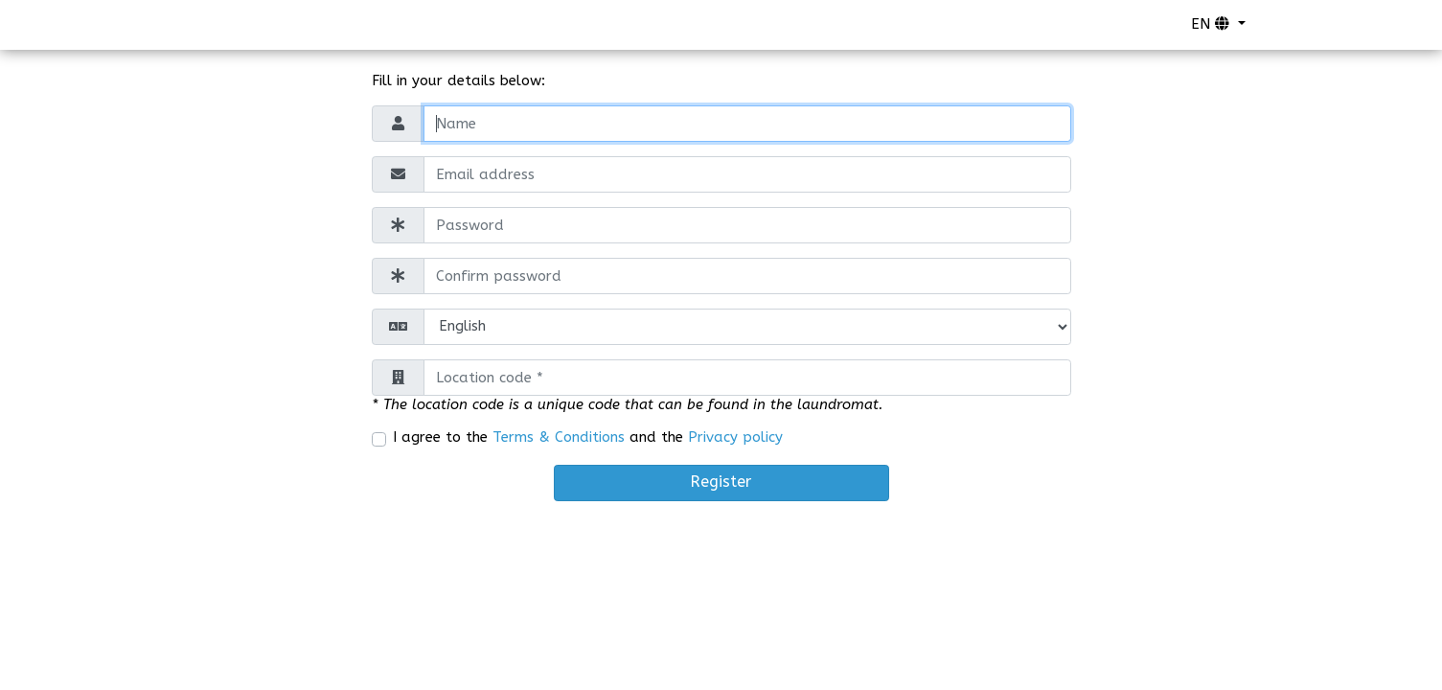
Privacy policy (735, 437)
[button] (1218, 25)
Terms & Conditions (558, 437)
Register (721, 481)
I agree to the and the (588, 437)
